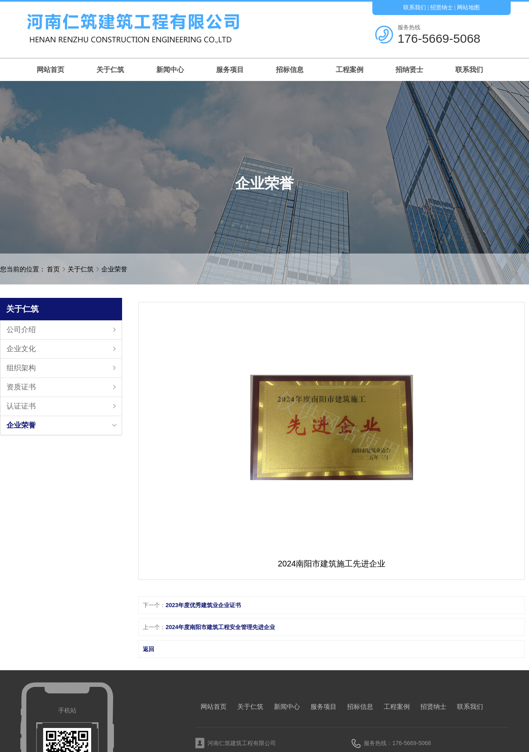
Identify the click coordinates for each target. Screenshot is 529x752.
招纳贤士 (409, 70)
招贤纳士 (441, 7)
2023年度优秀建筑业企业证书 (203, 605)
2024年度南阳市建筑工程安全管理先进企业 (220, 627)
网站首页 (50, 70)
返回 (148, 649)
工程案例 (349, 70)
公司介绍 (21, 330)
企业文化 (21, 349)
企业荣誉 (114, 269)
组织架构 (21, 368)
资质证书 (21, 387)
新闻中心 (170, 70)
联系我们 (414, 7)
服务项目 (230, 70)
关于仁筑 (110, 70)
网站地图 (468, 7)
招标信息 (290, 70)
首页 (53, 269)
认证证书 (21, 406)
